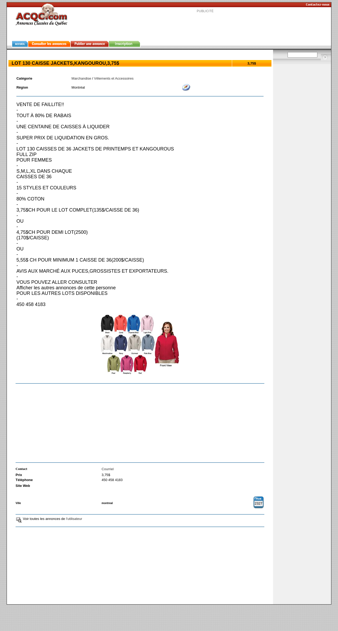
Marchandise (81, 78)
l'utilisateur (74, 519)
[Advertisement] (205, 25)
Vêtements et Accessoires (114, 78)
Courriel (108, 469)
